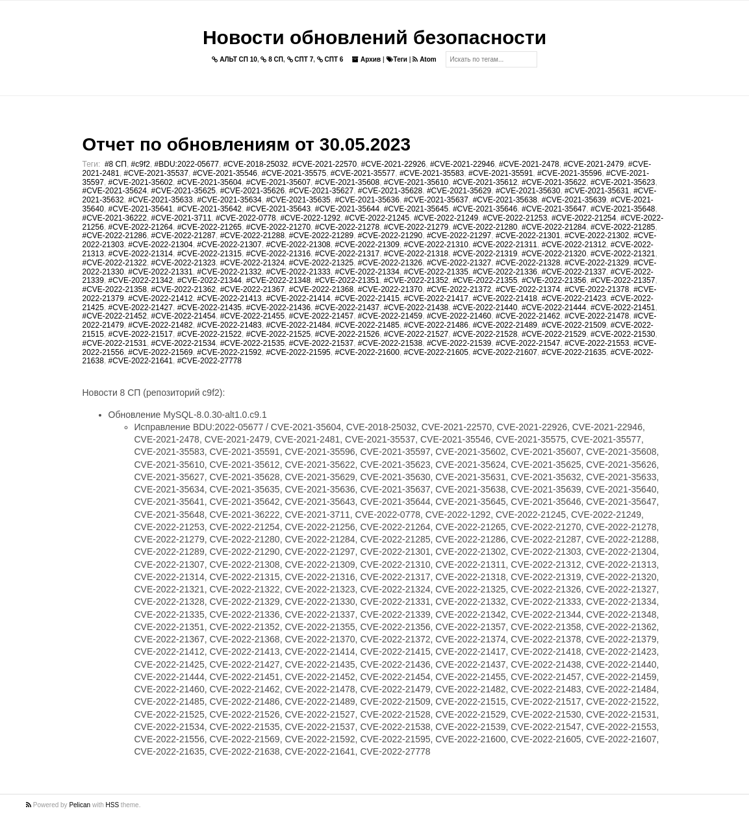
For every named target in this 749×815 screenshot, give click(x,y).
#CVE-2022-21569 (160, 352)
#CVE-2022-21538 (390, 343)
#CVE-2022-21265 (209, 227)
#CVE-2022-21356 (554, 280)
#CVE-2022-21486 (436, 325)
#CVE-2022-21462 (528, 316)
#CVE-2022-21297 (459, 235)
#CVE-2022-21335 (436, 271)
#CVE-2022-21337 (574, 271)
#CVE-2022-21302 (597, 235)
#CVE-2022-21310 (436, 244)
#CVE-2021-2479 (593, 164)
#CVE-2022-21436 (278, 307)
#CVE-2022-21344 (209, 280)
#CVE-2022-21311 (505, 244)
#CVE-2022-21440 (485, 307)
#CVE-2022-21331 (160, 271)
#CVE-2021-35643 (278, 208)
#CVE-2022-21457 (321, 316)
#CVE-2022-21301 (528, 235)
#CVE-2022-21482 (160, 325)
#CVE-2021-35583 (432, 173)
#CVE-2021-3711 (181, 218)
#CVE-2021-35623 (622, 182)
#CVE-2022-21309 (367, 244)
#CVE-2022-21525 (278, 334)
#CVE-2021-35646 (485, 208)
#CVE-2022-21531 (115, 343)
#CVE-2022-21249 (446, 218)
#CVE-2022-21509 (574, 325)
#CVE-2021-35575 (294, 173)
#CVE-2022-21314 (140, 253)
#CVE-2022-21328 (528, 262)
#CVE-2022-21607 (505, 352)
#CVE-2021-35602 (140, 182)
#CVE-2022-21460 (459, 316)
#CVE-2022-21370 (390, 289)
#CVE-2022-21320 (554, 253)
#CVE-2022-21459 (390, 316)
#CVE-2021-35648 (622, 208)
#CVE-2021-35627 (321, 190)
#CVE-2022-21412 (160, 298)
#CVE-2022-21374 (528, 289)
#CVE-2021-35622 (554, 182)
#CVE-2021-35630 (528, 190)
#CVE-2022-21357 (622, 280)
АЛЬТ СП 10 (234, 59)
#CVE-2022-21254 (584, 218)
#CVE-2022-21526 (347, 334)
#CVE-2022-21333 (298, 271)
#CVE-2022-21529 (554, 334)
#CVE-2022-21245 (377, 218)
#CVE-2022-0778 (246, 218)
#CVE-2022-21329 (597, 262)
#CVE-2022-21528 (485, 334)
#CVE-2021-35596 (569, 173)
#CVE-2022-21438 (416, 307)
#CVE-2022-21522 (209, 334)
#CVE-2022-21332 (229, 271)
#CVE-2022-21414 (298, 298)
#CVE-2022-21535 (252, 343)
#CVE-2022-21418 (505, 298)
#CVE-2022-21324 (252, 262)
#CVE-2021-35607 (278, 182)
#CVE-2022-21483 (229, 325)
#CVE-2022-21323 (183, 262)
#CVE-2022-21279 (416, 227)
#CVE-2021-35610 (416, 182)
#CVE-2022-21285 (622, 227)
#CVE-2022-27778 (209, 360)
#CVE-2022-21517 (140, 334)
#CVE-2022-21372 (459, 289)
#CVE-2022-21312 (574, 244)
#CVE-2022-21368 (321, 289)
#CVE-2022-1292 (310, 218)
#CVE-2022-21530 (622, 334)
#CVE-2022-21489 (505, 325)
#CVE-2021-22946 (462, 164)
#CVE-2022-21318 (416, 253)
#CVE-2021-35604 (209, 182)
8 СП (271, 59)
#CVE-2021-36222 (115, 218)
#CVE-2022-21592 (229, 352)
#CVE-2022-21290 (390, 235)
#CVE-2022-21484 (298, 325)
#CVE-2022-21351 (347, 280)
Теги (397, 59)
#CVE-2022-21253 (515, 218)
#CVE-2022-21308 (298, 244)
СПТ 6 (330, 59)
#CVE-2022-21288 (252, 235)
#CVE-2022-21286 (115, 235)
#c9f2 (140, 164)
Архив (366, 59)
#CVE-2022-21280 (485, 227)
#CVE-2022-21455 (252, 316)
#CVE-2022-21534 (183, 343)
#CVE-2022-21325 (321, 262)
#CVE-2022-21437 (347, 307)
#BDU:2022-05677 (187, 164)
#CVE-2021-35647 (554, 208)
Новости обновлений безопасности (374, 37)
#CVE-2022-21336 (505, 271)
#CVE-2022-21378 (597, 289)
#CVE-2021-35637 (436, 199)
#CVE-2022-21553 (597, 343)
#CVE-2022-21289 (321, 235)
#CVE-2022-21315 (209, 253)
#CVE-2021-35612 (485, 182)
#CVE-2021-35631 (597, 190)
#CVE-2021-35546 (225, 173)
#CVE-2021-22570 (324, 164)
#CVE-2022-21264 (140, 227)
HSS (113, 805)
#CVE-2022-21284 (554, 227)
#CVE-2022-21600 (367, 352)
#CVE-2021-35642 (209, 208)
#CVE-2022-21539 (459, 343)
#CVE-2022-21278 (347, 227)
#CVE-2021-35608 (347, 182)
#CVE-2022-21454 (183, 316)
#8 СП (116, 164)
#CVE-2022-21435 (209, 307)
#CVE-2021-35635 (298, 199)
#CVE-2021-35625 (183, 190)
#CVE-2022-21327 (459, 262)
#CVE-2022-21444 (554, 307)
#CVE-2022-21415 (367, 298)
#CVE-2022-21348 (278, 280)
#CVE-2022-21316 (278, 253)
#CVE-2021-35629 (459, 190)
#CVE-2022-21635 (574, 352)
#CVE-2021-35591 (500, 173)
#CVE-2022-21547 (528, 343)
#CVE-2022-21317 (347, 253)
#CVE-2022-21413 (229, 298)
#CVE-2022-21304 (160, 244)
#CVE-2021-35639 (574, 199)
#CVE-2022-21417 (436, 298)
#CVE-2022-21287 (183, 235)
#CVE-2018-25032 (255, 164)
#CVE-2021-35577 (363, 173)
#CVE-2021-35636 (367, 199)
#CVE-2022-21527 (416, 334)
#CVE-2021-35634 (229, 199)
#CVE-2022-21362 (183, 289)
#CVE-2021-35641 (140, 208)
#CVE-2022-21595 (298, 352)
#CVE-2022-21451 (622, 307)
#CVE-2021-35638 (505, 199)
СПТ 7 (300, 59)
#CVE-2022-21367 (252, 289)
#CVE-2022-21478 (597, 316)
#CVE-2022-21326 (390, 262)
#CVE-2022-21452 (115, 316)
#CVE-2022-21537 (321, 343)
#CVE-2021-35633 (160, 199)
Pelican (79, 805)
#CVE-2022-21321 (622, 253)
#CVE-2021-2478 (529, 164)
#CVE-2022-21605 (436, 352)
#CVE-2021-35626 (252, 190)
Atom (424, 59)
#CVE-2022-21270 (278, 227)
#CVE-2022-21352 (416, 280)
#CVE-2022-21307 (229, 244)
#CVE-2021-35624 (115, 190)
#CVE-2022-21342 (140, 280)
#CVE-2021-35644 (347, 208)
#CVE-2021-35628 (390, 190)
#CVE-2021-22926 (393, 164)
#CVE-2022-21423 (574, 298)
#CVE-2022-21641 (140, 360)
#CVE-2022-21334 (367, 271)
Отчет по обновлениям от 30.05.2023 (247, 144)
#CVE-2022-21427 (140, 307)
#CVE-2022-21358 (115, 289)
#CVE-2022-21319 (485, 253)
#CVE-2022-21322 (115, 262)
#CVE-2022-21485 (367, 325)
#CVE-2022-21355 (485, 280)
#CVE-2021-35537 (156, 173)
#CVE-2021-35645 (416, 208)
